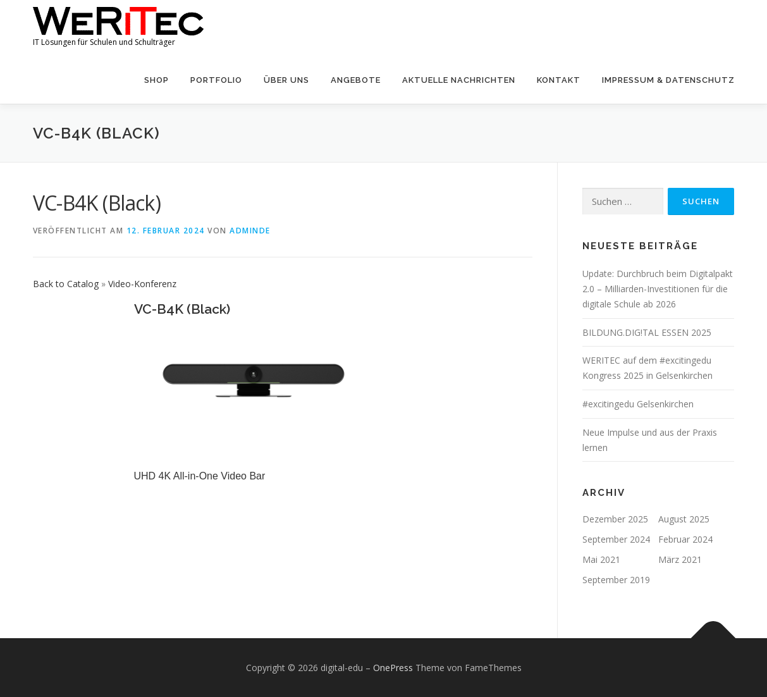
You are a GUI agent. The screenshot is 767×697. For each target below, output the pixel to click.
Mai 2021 (601, 559)
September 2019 (616, 580)
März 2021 (680, 559)
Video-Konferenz (142, 284)
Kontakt (558, 80)
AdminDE (250, 230)
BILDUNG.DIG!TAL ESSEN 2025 (646, 332)
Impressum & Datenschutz (668, 80)
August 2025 (683, 519)
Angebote (356, 80)
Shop (156, 80)
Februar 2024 (685, 539)
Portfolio (216, 80)
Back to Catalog (67, 284)
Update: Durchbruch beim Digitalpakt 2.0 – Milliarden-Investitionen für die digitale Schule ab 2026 (657, 289)
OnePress (393, 668)
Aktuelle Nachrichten (458, 80)
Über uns (286, 80)
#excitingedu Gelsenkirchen (638, 404)
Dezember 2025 (615, 519)
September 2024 (616, 539)
